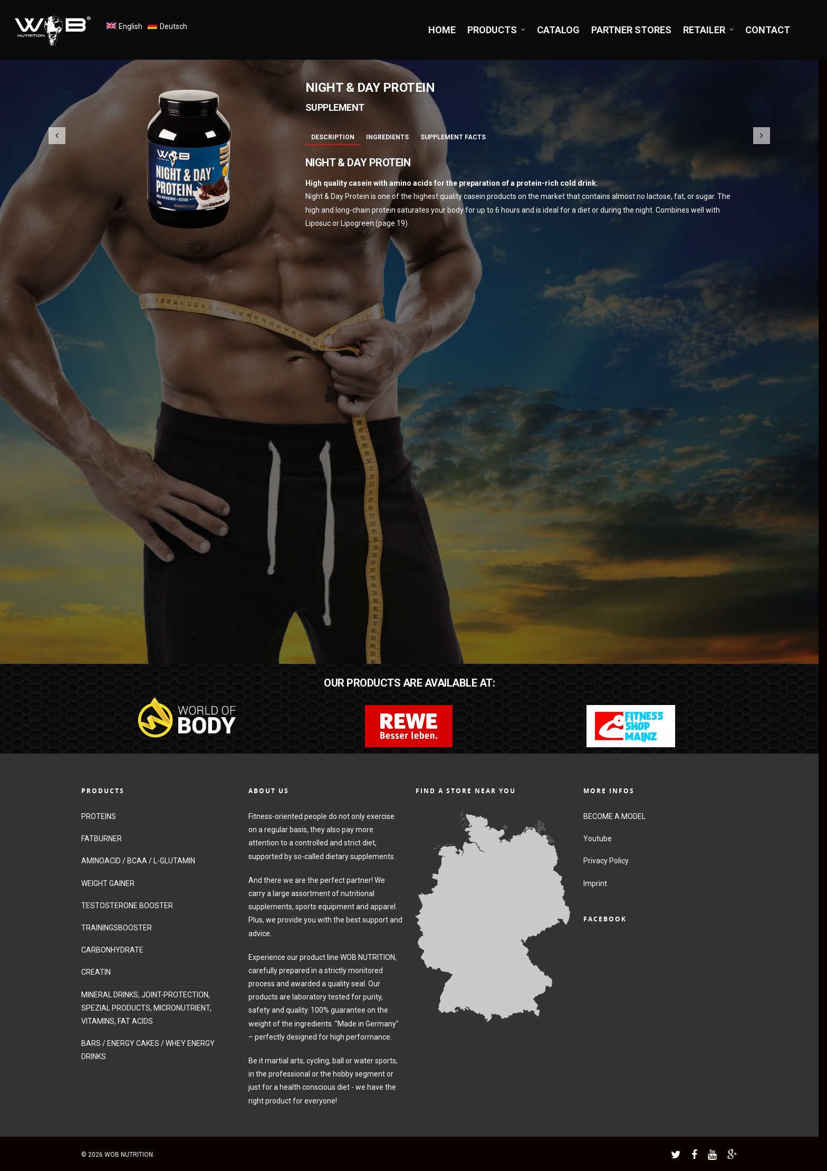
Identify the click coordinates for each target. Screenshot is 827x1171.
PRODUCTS (496, 29)
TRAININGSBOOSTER (116, 928)
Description (332, 137)
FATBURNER (101, 838)
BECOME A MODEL (614, 816)
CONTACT (767, 29)
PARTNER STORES (631, 29)
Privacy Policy (606, 860)
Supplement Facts (453, 137)
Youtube (597, 838)
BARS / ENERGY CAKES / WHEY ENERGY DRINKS (148, 1050)
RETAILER (709, 29)
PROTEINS (98, 816)
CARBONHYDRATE (112, 950)
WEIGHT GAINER (107, 883)
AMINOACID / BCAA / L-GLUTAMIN (138, 860)
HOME (442, 29)
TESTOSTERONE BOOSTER (127, 905)
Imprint (595, 883)
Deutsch (173, 26)
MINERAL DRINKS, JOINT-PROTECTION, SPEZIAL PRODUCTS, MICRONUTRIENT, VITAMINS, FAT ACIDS (146, 1008)
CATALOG (558, 29)
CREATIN (96, 972)
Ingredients (387, 137)
